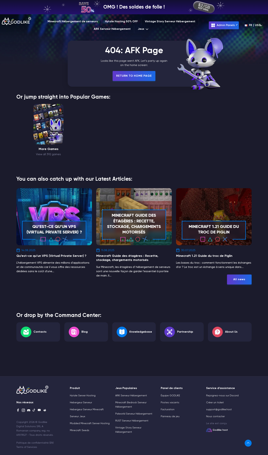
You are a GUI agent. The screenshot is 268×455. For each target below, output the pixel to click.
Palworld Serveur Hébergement (133, 414)
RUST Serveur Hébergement (131, 421)
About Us (231, 332)
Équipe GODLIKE (170, 395)
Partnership (185, 332)
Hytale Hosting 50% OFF (121, 21)
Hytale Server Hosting (83, 395)
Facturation (167, 409)
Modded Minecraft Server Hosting (90, 423)
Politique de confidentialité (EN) (35, 443)
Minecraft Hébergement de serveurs (73, 21)
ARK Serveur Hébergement (112, 29)
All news (239, 279)
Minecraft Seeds (79, 430)
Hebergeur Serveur (81, 402)
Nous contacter (215, 416)
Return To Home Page (134, 76)
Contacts (40, 332)
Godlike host (220, 430)
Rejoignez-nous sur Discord (222, 395)
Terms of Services (26, 447)
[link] (248, 443)
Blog (84, 332)
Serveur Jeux (77, 416)
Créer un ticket (215, 402)
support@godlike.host (219, 409)
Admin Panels (223, 25)
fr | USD (253, 25)
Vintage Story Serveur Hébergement (170, 21)
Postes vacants (170, 402)
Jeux (143, 29)
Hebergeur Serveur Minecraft (87, 409)
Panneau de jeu (170, 416)
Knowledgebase (140, 332)
